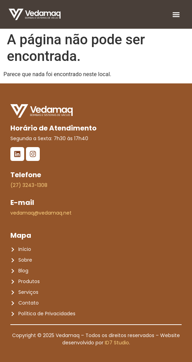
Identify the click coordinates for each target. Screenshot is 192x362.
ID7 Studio (117, 342)
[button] (176, 14)
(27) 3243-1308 (28, 185)
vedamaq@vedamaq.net (41, 212)
